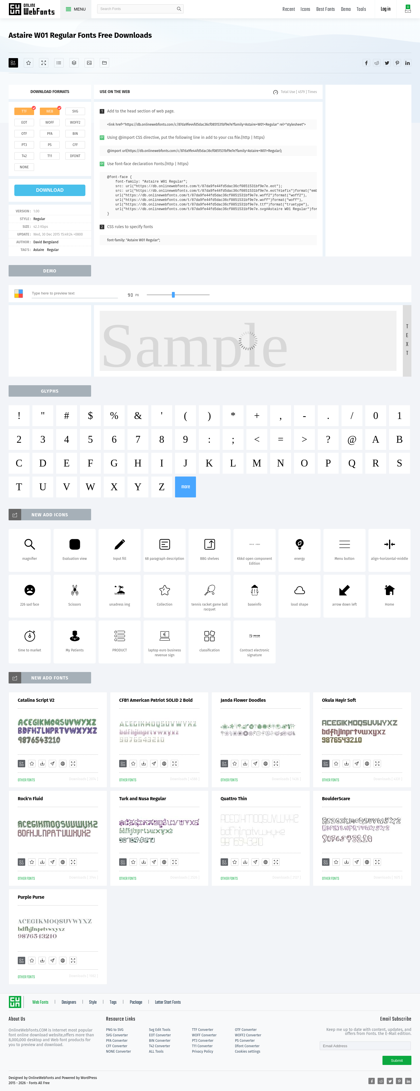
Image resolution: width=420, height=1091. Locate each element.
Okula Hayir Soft (339, 700)
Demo (346, 9)
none (24, 167)
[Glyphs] (59, 63)
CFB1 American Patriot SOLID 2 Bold (156, 700)
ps (50, 145)
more (185, 487)
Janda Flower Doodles (243, 700)
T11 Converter (202, 1046)
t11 (49, 156)
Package (136, 1002)
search (179, 9)
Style (93, 1002)
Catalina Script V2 (36, 700)
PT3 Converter (202, 1041)
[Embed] (62, 763)
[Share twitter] (387, 62)
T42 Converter (159, 1046)
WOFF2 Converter (248, 1035)
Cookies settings (247, 1052)
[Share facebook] (366, 62)
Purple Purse (31, 897)
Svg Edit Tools (159, 1030)
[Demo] (43, 63)
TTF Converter (202, 1030)
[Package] (74, 63)
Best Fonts (325, 9)
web (49, 111)
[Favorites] (28, 63)
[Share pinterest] (397, 62)
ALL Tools (156, 1052)
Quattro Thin (234, 798)
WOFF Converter (204, 1035)
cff (75, 145)
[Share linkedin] (407, 62)
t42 (24, 156)
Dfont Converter (247, 1046)
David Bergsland (45, 242)
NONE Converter (118, 1052)
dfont (75, 156)
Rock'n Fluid (30, 798)
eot (24, 122)
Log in (385, 9)
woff (49, 122)
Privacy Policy (202, 1052)
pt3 (24, 145)
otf (24, 134)
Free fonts (34, 10)
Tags (113, 1002)
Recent (288, 9)
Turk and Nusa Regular (142, 798)
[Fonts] (104, 63)
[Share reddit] (376, 62)
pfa (49, 134)
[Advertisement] (368, 170)
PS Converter (245, 1041)
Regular (39, 219)
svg (75, 111)
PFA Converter (116, 1041)
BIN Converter (159, 1041)
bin (75, 134)
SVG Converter (117, 1035)
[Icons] (89, 63)
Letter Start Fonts (168, 1002)
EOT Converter (160, 1035)
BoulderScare (336, 798)
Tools (361, 9)
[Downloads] (42, 763)
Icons (306, 9)
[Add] (13, 63)
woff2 (75, 122)
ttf (24, 111)
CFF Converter (116, 1046)
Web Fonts (40, 1002)
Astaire (38, 250)
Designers (69, 1002)
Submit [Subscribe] (397, 1060)
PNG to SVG (114, 1030)
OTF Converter (246, 1030)
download (50, 190)
